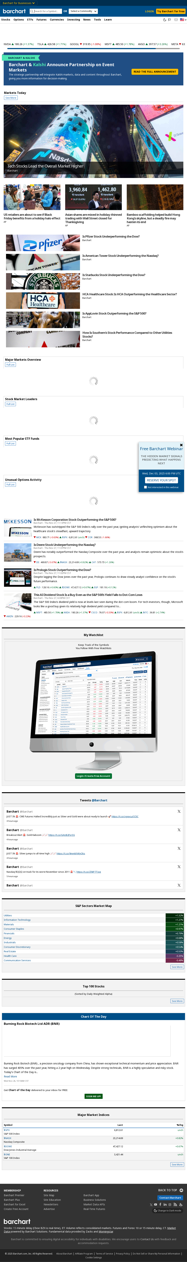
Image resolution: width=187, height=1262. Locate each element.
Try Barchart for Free (171, 11)
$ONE (7, 1154)
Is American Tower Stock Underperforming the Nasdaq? (120, 256)
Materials (9, 924)
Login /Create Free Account (93, 776)
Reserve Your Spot (161, 480)
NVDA (7, 44)
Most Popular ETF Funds (22, 439)
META (174, 44)
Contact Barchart (170, 1197)
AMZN (9, 616)
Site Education (52, 1200)
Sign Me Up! (93, 1096)
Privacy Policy (123, 1253)
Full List (10, 364)
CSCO (94, 612)
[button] (183, 20)
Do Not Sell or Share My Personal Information (156, 1253)
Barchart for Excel (14, 1204)
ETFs (30, 19)
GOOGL (74, 44)
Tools (97, 19)
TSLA (40, 44)
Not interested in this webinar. (163, 487)
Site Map (49, 1195)
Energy (8, 938)
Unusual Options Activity (23, 480)
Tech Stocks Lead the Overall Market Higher (45, 166)
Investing (73, 19)
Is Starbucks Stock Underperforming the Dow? (113, 275)
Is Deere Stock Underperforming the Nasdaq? (65, 545)
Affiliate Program (84, 1253)
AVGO (141, 44)
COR (90, 537)
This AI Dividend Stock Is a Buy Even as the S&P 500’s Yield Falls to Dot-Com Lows (88, 595)
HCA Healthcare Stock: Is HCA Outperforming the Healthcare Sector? (129, 294)
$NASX (63, 562)
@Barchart (99, 800)
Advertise (49, 1209)
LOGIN (149, 11)
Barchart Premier (14, 1195)
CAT (94, 562)
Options (19, 19)
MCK (38, 537)
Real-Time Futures (94, 1209)
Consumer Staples (14, 928)
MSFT (108, 44)
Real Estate (10, 951)
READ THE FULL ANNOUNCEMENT (155, 71)
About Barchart (64, 1253)
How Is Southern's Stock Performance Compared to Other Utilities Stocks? (127, 334)
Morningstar (106, 1231)
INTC (145, 612)
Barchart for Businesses (19, 3)
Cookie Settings (93, 1257)
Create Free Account (16, 1209)
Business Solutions (94, 1200)
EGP (96, 587)
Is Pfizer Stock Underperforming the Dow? (111, 236)
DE (37, 562)
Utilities (8, 915)
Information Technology (17, 919)
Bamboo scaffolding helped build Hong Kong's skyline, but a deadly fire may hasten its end (153, 218)
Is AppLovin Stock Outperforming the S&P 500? (114, 313)
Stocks (5, 19)
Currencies (57, 19)
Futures (42, 19)
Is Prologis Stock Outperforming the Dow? (62, 570)
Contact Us (147, 1239)
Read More (10, 1076)
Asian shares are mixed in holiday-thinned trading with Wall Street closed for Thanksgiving (93, 218)
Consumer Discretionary (17, 947)
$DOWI (65, 587)
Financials (9, 933)
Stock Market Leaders (21, 399)
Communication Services (17, 960)
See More (10, 97)
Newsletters (51, 1204)
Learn (108, 19)
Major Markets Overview (23, 360)
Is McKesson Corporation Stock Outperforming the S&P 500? (75, 519)
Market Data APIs (94, 1204)
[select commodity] (83, 11)
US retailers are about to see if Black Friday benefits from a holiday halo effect (32, 216)
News (87, 19)
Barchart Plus (12, 1200)
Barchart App (91, 1195)
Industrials (10, 942)
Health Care (10, 956)
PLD (38, 587)
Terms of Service (104, 1253)
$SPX (64, 537)
